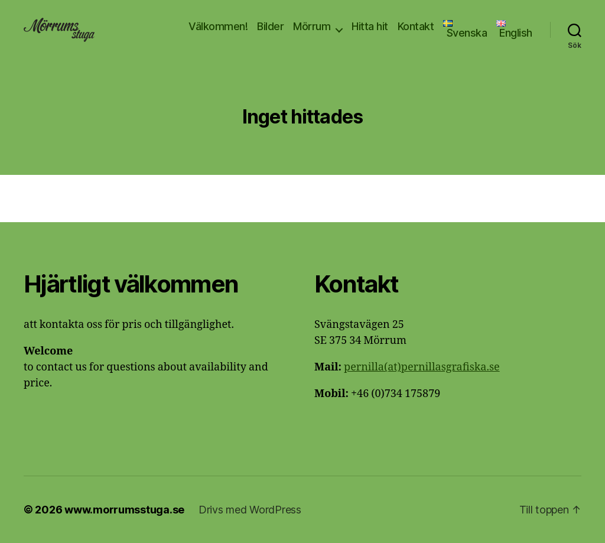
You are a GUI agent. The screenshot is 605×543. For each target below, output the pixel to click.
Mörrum (311, 26)
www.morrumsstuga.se (124, 509)
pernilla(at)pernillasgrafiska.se (422, 367)
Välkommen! (218, 26)
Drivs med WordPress (250, 509)
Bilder (270, 26)
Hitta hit (370, 26)
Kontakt (416, 26)
